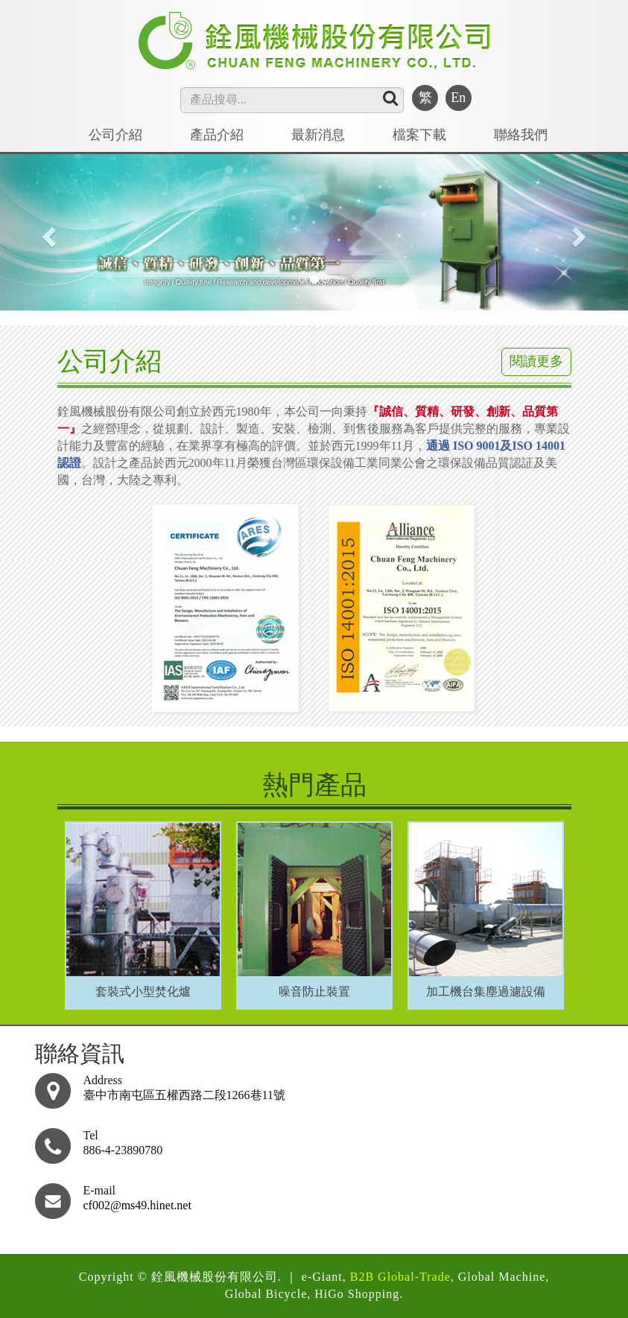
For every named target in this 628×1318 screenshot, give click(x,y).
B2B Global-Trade (400, 1276)
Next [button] (565, 892)
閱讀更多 (536, 361)
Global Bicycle (266, 1293)
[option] (143, 912)
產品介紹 (217, 134)
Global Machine (502, 1276)
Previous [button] (63, 892)
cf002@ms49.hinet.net (137, 1205)
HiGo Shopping (356, 1293)
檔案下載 (419, 134)
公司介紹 (115, 134)
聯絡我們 (521, 134)
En (458, 97)
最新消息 (318, 134)
